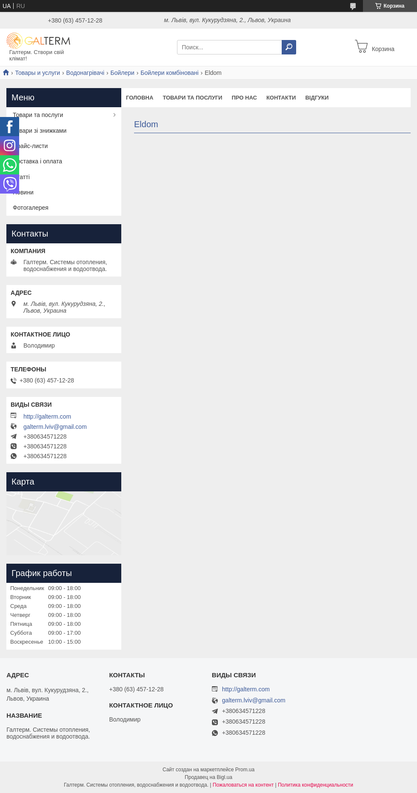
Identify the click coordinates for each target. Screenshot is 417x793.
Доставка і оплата (37, 161)
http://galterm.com (47, 416)
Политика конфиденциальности (315, 785)
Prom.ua (244, 770)
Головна (139, 97)
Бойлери (122, 72)
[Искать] (289, 47)
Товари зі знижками (39, 130)
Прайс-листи (30, 146)
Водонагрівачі (85, 72)
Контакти (281, 97)
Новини (23, 192)
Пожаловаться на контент (243, 785)
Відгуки (316, 97)
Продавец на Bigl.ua (208, 777)
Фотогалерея (31, 207)
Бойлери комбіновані (169, 72)
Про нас (244, 97)
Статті (21, 177)
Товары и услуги (37, 72)
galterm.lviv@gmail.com (55, 426)
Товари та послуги (192, 97)
